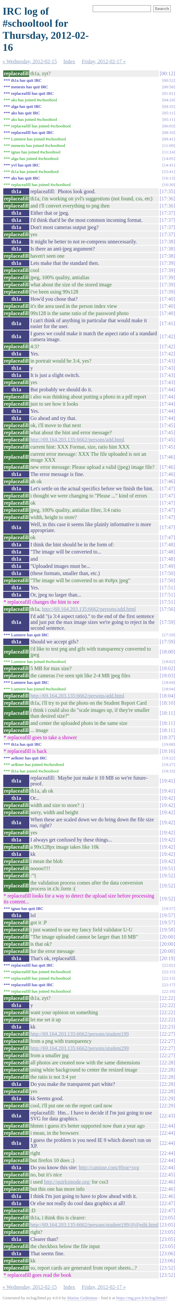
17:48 (167, 544)
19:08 (168, 744)
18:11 (167, 713)
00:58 (168, 86)
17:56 (167, 609)
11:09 (169, 145)
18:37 (167, 737)
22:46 (167, 1182)
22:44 (167, 1126)
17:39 (167, 263)
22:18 (168, 991)
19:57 (168, 908)
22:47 (167, 1203)
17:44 (167, 389)
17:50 (167, 573)
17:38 (167, 241)
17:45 (167, 425)
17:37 (167, 213)
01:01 (168, 93)
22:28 (167, 1062)
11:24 (169, 152)
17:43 (167, 361)
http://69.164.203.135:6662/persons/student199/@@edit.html (94, 1225)
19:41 (167, 781)
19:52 (167, 875)
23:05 (167, 1217)
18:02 (168, 661)
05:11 (169, 112)
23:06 (167, 1253)
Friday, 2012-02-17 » (104, 61)
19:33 (168, 771)
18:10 (167, 703)
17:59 (167, 622)
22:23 (167, 1026)
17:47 (167, 488)
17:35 (167, 191)
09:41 (168, 139)
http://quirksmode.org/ (67, 1182)
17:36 (167, 198)
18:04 (168, 682)
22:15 (168, 971)
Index (69, 61)
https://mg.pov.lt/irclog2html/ (141, 1297)
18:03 (167, 675)
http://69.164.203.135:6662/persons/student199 (79, 1034)
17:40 (167, 299)
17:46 (167, 457)
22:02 (168, 965)
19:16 (167, 751)
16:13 (168, 178)
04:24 (168, 99)
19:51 (167, 868)
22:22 (167, 998)
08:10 (168, 132)
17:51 (167, 587)
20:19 (167, 958)
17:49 (167, 566)
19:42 (167, 798)
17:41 (167, 323)
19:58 (167, 929)
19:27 (168, 764)
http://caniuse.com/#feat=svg (109, 1167)
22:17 (168, 984)
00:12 (167, 73)
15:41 (168, 171)
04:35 (168, 106)
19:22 (168, 758)
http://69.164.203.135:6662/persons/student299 (79, 1048)
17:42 (167, 336)
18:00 (167, 652)
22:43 (167, 1115)
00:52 (168, 80)
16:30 (168, 184)
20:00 (167, 937)
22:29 (167, 1098)
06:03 (168, 125)
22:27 (167, 1034)
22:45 (167, 1174)
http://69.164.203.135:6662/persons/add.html (77, 439)
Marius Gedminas (82, 1297)
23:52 (167, 1268)
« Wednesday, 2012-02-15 (30, 61)
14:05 (168, 158)
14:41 (168, 165)
